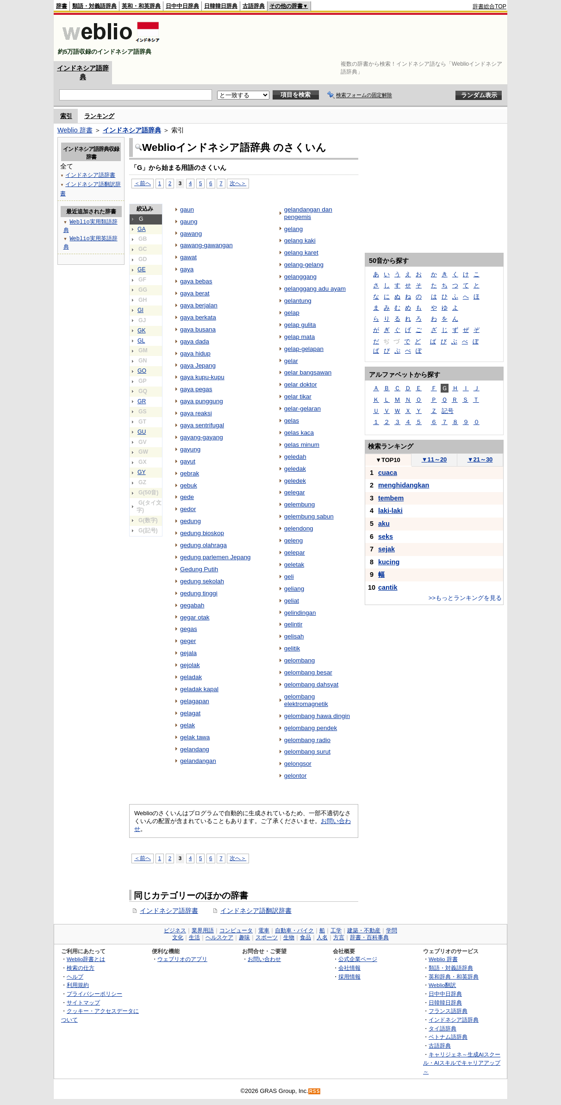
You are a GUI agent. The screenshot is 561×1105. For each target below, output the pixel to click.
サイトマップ (83, 1002)
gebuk (188, 485)
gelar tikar (298, 396)
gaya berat (195, 293)
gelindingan (300, 612)
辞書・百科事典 (369, 937)
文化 (177, 937)
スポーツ (267, 937)
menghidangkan (403, 485)
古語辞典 (254, 6)
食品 (305, 937)
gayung (190, 449)
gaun (187, 209)
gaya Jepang (198, 365)
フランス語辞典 (448, 1011)
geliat (291, 600)
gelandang (194, 749)
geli (289, 576)
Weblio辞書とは (86, 959)
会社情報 (349, 968)
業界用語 (203, 930)
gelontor (295, 775)
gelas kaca (299, 432)
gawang (191, 233)
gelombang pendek (310, 727)
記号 (448, 410)
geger (188, 640)
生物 (288, 937)
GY (141, 472)
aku (384, 523)
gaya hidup (195, 353)
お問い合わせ (264, 959)
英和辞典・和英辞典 (454, 977)
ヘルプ (75, 977)
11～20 (434, 459)
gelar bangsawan (307, 372)
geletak (294, 564)
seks (385, 536)
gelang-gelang (304, 264)
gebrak (189, 473)
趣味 (244, 937)
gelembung (299, 504)
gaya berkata (198, 317)
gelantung (298, 300)
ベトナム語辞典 (448, 1037)
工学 (336, 930)
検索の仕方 (80, 968)
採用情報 (349, 977)
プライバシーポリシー (94, 994)
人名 (322, 937)
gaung (188, 221)
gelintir (293, 624)
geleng (293, 540)
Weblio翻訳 (442, 985)
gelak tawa (195, 737)
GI (140, 310)
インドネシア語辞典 (132, 130)
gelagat (190, 713)
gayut (187, 461)
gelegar (294, 492)
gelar (291, 360)
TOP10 (387, 459)
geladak (191, 677)
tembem (391, 498)
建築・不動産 (363, 930)
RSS (314, 1091)
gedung (190, 521)
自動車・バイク (294, 930)
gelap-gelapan (304, 348)
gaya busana (198, 329)
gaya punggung (201, 401)
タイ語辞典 (442, 1028)
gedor (188, 509)
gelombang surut (307, 751)
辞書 (61, 6)
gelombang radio (307, 740)
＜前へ (142, 183)
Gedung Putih (199, 569)
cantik (388, 587)
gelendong (298, 528)
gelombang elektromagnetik (306, 700)
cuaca (387, 472)
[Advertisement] (337, 38)
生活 (194, 937)
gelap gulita (300, 324)
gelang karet (301, 252)
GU (141, 432)
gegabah (192, 605)
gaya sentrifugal (202, 425)
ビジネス (175, 930)
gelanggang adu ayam (315, 288)
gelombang (299, 660)
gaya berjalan (199, 305)
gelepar (294, 552)
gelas (291, 420)
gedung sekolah (202, 581)
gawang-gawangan (206, 245)
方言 (338, 937)
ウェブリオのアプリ (182, 959)
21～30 (480, 459)
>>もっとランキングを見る (465, 597)
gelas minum (301, 444)
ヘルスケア (219, 937)
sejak (386, 549)
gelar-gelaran (302, 408)
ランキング (99, 115)
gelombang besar (308, 672)
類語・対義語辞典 (94, 6)
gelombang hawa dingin (317, 715)
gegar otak (195, 617)
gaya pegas (196, 389)
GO (141, 371)
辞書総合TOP (489, 6)
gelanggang (300, 276)
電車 (263, 930)
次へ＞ (238, 183)
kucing (388, 562)
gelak (187, 725)
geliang (294, 588)
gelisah (294, 636)
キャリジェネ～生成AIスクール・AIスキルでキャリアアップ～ (461, 1062)
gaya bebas (196, 281)
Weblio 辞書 (75, 130)
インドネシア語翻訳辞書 (256, 910)
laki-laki (390, 510)
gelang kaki (300, 240)
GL (141, 340)
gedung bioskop (202, 533)
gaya (186, 269)
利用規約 (78, 985)
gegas (188, 628)
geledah (295, 456)
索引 (66, 115)
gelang (293, 228)
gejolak (190, 665)
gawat (188, 257)
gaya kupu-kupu (202, 377)
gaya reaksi (196, 413)
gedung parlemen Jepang (215, 557)
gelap (291, 312)
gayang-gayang (201, 437)
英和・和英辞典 (141, 6)
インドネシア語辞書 (169, 910)
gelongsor (298, 763)
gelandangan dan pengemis (308, 213)
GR (141, 401)
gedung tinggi (199, 593)
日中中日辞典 (182, 6)
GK (141, 330)
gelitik (292, 648)
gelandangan (198, 760)
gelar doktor (300, 384)
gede (187, 496)
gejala (188, 652)
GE (141, 269)
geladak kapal (199, 689)
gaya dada (194, 341)
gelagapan (194, 701)
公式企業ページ (357, 959)
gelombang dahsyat (311, 684)
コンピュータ (236, 930)
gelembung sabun (309, 516)
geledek (295, 480)
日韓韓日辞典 (220, 6)
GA (141, 229)
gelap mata (299, 336)
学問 (391, 930)
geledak (295, 468)
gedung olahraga (203, 545)
